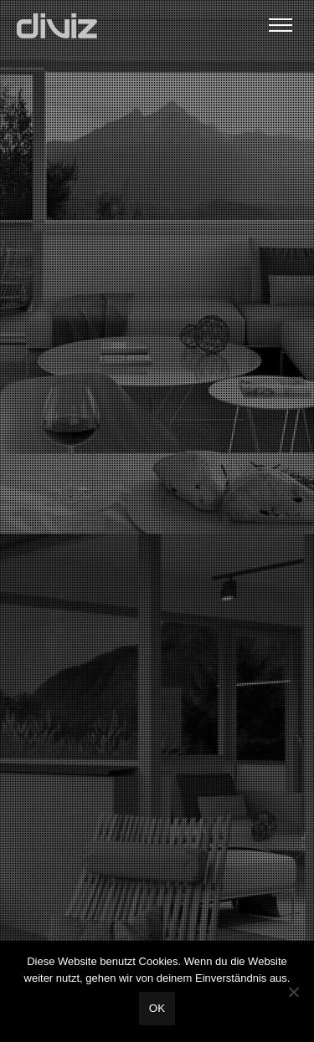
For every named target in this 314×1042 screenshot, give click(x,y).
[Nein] (293, 991)
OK (157, 1008)
